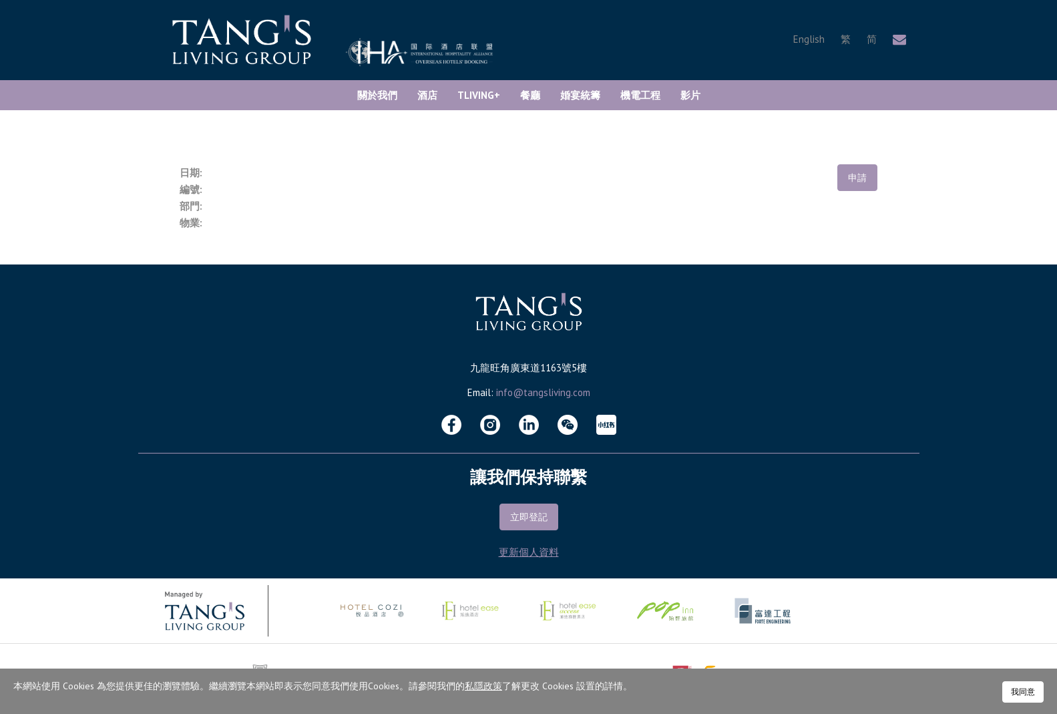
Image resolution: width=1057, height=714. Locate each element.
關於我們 (377, 95)
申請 (857, 178)
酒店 (427, 95)
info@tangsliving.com (543, 392)
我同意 (1023, 692)
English (809, 39)
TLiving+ (478, 95)
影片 (690, 95)
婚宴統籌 (580, 95)
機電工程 (640, 95)
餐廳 (530, 95)
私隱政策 (483, 686)
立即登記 (529, 517)
